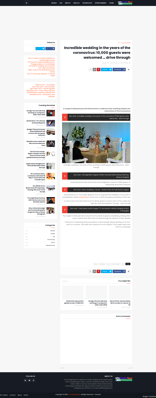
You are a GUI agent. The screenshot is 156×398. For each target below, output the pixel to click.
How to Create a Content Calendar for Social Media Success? (41, 59)
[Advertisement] (78, 23)
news (95, 264)
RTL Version (4, 395)
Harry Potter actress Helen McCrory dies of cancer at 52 (120, 303)
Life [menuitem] (61, 3)
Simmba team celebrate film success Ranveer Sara (35, 143)
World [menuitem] (54, 3)
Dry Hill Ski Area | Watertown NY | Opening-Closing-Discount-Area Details (35, 189)
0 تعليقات (104, 63)
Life (108, 264)
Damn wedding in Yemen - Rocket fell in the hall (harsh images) (105, 190)
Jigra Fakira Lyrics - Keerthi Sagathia (42, 89)
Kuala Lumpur (84, 197)
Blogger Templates (149, 396)
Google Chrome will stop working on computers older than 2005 (97, 303)
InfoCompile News (74, 394)
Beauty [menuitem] (67, 3)
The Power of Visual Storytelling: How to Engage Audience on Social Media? (41, 63)
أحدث (129, 368)
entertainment (40, 245)
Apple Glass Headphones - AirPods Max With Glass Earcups (35, 166)
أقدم (62, 368)
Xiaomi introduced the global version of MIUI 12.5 (73, 302)
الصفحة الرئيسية (125, 43)
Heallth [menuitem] (76, 3)
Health (40, 234)
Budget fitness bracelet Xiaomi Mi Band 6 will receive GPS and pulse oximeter (36, 132)
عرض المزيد (65, 281)
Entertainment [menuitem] (100, 3)
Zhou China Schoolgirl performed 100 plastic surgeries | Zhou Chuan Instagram (36, 211)
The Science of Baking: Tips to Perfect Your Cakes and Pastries (42, 67)
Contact (13, 395)
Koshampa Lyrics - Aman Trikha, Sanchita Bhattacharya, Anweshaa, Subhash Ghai (40, 92)
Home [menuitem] (111, 3)
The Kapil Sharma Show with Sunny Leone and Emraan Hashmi (36, 200)
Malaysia (102, 264)
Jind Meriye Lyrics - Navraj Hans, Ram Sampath (42, 95)
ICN (119, 43)
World (40, 243)
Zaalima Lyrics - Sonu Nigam (45, 85)
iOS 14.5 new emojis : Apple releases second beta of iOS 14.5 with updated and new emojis (35, 154)
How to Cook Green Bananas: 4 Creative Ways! (41, 75)
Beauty (40, 231)
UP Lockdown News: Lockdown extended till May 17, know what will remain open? (36, 177)
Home (26, 395)
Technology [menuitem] (87, 3)
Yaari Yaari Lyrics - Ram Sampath (43, 87)
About (20, 395)
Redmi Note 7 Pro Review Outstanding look (36, 122)
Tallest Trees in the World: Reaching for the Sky (41, 71)
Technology (40, 240)
